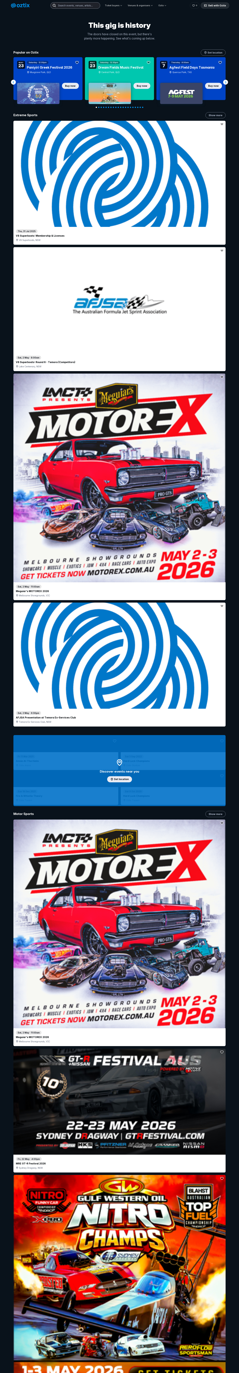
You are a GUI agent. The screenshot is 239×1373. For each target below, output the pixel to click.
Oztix (162, 5)
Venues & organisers (140, 5)
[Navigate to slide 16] (133, 107)
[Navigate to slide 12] (123, 107)
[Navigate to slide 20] (142, 107)
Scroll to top (119, 1344)
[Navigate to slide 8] (113, 107)
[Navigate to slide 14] (128, 107)
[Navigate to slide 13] (125, 107)
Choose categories (119, 680)
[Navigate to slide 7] (111, 107)
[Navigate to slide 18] (138, 107)
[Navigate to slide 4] (103, 107)
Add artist (119, 401)
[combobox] (75, 5)
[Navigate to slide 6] (108, 107)
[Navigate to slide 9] (116, 107)
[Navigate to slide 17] (135, 107)
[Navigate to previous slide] (13, 82)
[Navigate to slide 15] (130, 107)
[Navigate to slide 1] (96, 107)
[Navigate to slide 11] (121, 107)
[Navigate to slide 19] (140, 107)
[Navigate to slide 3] (101, 107)
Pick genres (119, 902)
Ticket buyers (113, 5)
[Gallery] (119, 82)
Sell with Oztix (215, 5)
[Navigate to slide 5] (106, 107)
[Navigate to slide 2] (99, 107)
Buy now (70, 85)
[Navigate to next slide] (225, 82)
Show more (215, 115)
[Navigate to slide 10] (118, 107)
